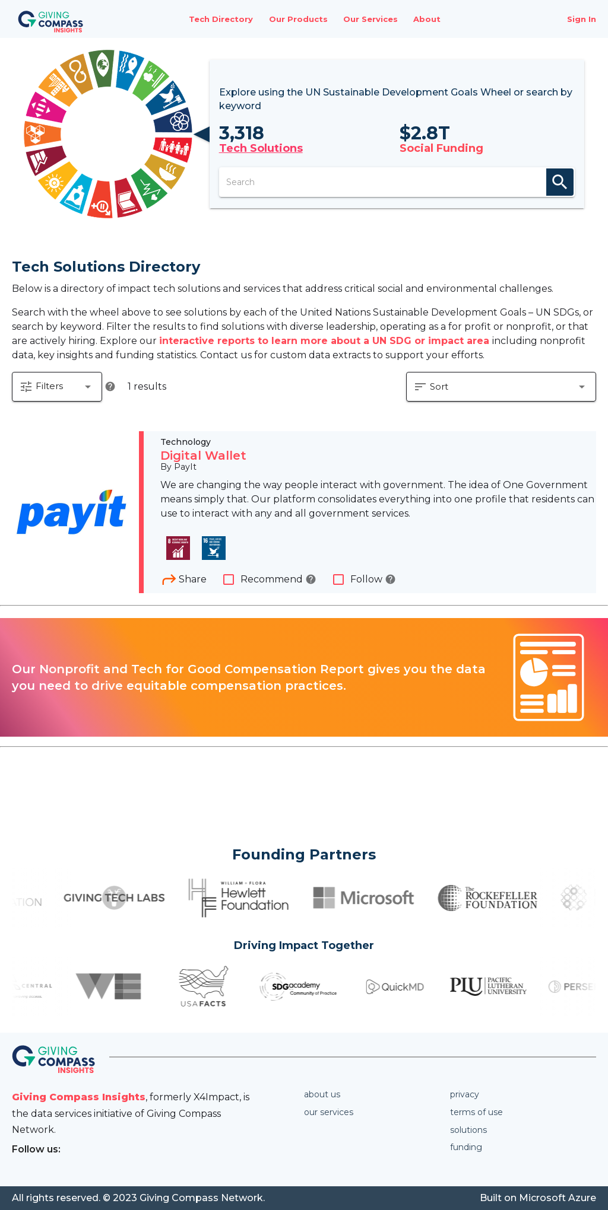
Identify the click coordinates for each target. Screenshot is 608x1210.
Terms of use (476, 1112)
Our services (328, 1112)
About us (322, 1094)
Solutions (468, 1130)
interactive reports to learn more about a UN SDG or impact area (325, 340)
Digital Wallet (203, 455)
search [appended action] (560, 182)
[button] (57, 387)
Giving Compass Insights (78, 1097)
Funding (466, 1147)
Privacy (464, 1094)
